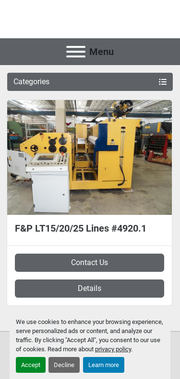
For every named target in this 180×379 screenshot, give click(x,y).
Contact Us (89, 262)
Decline (64, 364)
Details (89, 288)
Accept (30, 364)
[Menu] (75, 51)
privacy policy (113, 349)
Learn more (103, 364)
